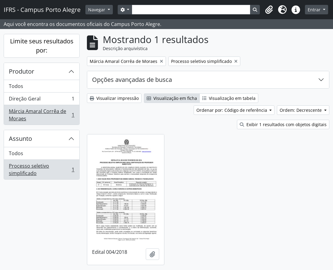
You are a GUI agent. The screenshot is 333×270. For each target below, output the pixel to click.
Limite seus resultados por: (41, 45)
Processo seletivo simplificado (41, 169)
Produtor (21, 71)
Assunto (20, 138)
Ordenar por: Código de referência (232, 110)
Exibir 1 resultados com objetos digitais (283, 124)
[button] (269, 9)
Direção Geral (41, 100)
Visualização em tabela (229, 98)
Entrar (315, 10)
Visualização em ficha (172, 98)
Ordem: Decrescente (301, 110)
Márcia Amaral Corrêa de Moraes (41, 115)
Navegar (97, 10)
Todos (16, 86)
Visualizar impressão (114, 98)
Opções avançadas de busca (132, 79)
